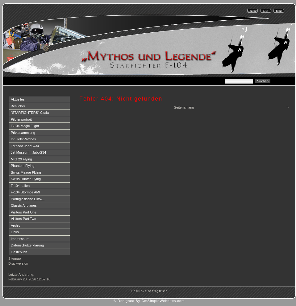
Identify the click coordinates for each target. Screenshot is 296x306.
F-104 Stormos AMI (25, 192)
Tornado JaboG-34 (25, 146)
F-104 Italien (20, 186)
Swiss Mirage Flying (26, 172)
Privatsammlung (23, 132)
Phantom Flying (22, 165)
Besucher (18, 106)
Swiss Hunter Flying (26, 179)
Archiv (15, 225)
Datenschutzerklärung (27, 245)
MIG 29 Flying (21, 159)
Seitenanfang (184, 107)
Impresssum (20, 239)
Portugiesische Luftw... (28, 199)
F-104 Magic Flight (25, 126)
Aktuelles (18, 99)
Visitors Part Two (23, 219)
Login (13, 269)
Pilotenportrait (21, 119)
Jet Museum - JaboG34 (28, 152)
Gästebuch (19, 252)
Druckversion (18, 263)
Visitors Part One (23, 212)
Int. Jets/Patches (23, 139)
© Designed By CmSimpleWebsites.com (149, 301)
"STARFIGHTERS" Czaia (30, 112)
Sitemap (14, 258)
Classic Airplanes (24, 205)
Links (15, 232)
